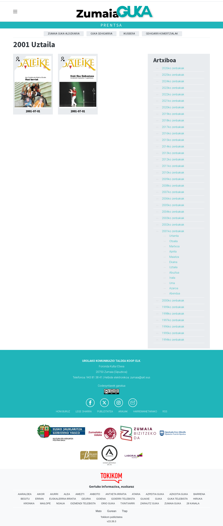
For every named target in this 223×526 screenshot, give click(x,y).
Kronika (29, 503)
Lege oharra (84, 411)
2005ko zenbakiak (173, 205)
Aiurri (54, 494)
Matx (99, 511)
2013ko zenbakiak (173, 153)
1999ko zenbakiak (173, 307)
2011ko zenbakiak (173, 166)
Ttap (124, 511)
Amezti (79, 494)
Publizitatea (105, 411)
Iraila (172, 277)
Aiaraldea (25, 494)
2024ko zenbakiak (173, 81)
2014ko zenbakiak (173, 146)
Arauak (123, 411)
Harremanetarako (145, 411)
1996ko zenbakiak (173, 326)
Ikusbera (129, 33)
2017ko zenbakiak (173, 127)
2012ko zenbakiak (173, 159)
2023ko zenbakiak (173, 88)
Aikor (41, 494)
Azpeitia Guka (155, 494)
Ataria (136, 494)
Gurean (111, 511)
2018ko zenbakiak (173, 120)
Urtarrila (174, 235)
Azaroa (173, 288)
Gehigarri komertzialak (162, 33)
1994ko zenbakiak (173, 339)
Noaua (60, 503)
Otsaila (173, 241)
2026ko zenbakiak (173, 68)
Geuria (86, 498)
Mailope (45, 503)
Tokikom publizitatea (111, 517)
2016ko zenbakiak (173, 133)
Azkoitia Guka (178, 494)
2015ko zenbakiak (173, 140)
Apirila (173, 251)
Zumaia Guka (172, 503)
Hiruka (197, 498)
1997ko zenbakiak (173, 320)
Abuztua (174, 272)
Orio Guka (108, 503)
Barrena (199, 494)
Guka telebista (177, 498)
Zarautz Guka (149, 503)
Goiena (101, 498)
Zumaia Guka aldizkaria (64, 33)
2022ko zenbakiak (173, 94)
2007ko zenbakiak (173, 192)
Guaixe (145, 498)
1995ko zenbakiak (173, 333)
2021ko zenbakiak (173, 100)
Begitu (25, 498)
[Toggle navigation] (15, 12)
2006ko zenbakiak (173, 198)
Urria (172, 283)
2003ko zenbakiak (173, 218)
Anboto (95, 494)
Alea (67, 494)
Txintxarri (127, 503)
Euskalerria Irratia (62, 498)
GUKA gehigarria (101, 33)
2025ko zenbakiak (173, 74)
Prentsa (112, 25)
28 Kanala (193, 503)
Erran (39, 498)
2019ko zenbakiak (173, 114)
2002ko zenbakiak (173, 224)
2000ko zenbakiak (173, 300)
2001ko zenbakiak (173, 231)
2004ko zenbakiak (173, 211)
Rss (165, 411)
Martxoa (174, 246)
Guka (158, 498)
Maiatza (174, 257)
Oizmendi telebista (83, 503)
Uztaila (173, 267)
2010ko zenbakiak (173, 172)
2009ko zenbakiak (173, 179)
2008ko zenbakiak (173, 185)
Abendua (174, 293)
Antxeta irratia (116, 494)
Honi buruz (63, 411)
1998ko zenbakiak (173, 313)
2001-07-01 (33, 111)
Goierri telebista (123, 498)
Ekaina (173, 262)
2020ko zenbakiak (173, 107)
